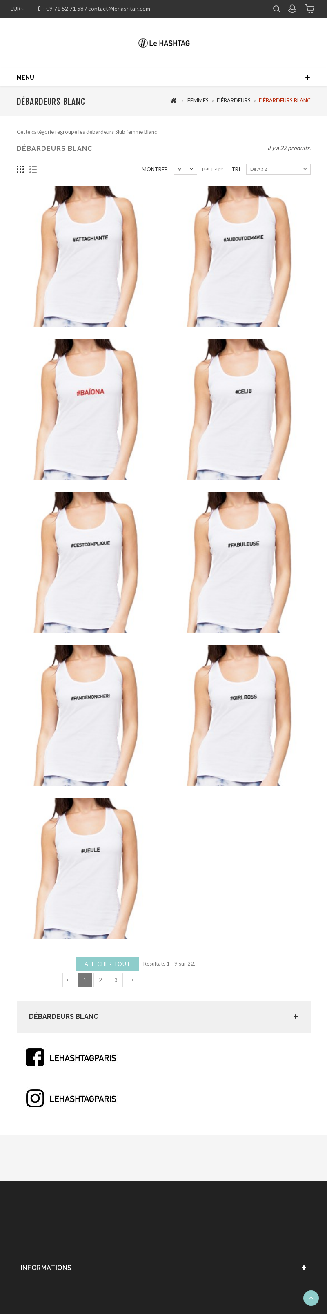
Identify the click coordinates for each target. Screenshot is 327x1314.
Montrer (155, 175)
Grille (20, 175)
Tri (235, 175)
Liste (33, 175)
